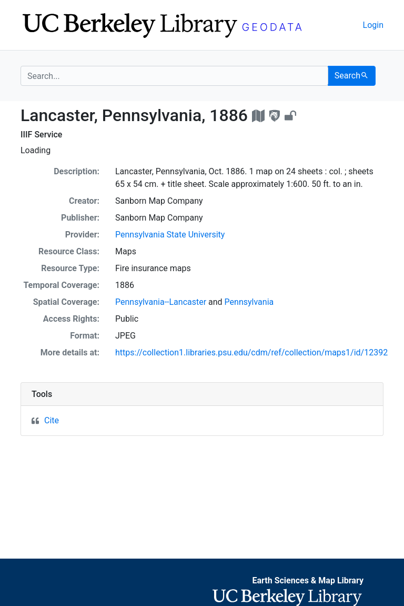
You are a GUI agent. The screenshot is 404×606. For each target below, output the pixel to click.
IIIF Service (41, 135)
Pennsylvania (249, 302)
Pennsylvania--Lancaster (160, 302)
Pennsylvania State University (170, 235)
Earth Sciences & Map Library (307, 580)
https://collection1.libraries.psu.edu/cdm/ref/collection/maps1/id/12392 (251, 352)
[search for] (174, 76)
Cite (51, 420)
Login (373, 25)
